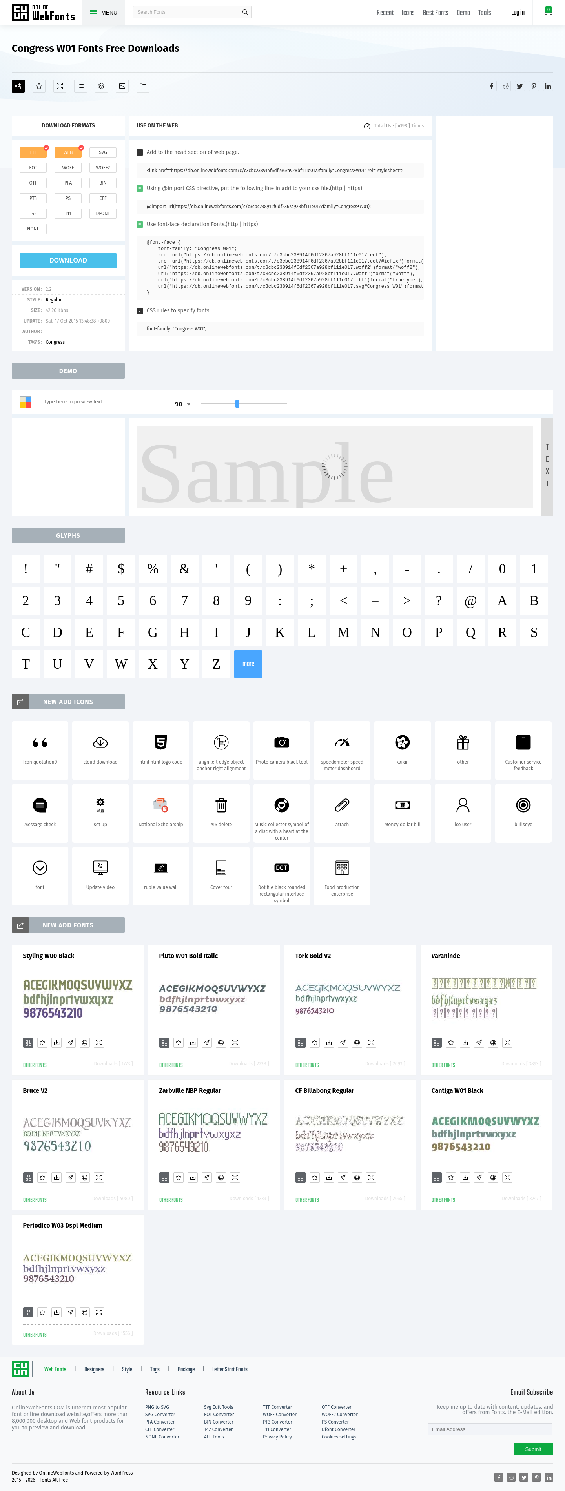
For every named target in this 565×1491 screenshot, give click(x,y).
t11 (68, 213)
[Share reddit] (506, 86)
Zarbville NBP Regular (190, 1090)
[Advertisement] (494, 233)
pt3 (33, 198)
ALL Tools (214, 1437)
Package (186, 1370)
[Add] (18, 86)
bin (103, 183)
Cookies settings (339, 1437)
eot (33, 168)
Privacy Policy (277, 1437)
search (245, 12)
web (68, 152)
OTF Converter (337, 1407)
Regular (54, 300)
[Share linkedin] (548, 86)
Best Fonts (436, 13)
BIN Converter (218, 1422)
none (33, 229)
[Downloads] (56, 1043)
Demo (463, 13)
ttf (32, 152)
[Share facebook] (492, 86)
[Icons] (122, 86)
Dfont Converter (338, 1429)
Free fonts (47, 13)
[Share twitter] (520, 86)
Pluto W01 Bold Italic (188, 956)
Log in (518, 12)
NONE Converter (162, 1437)
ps (68, 198)
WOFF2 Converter (340, 1414)
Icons (408, 13)
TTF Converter (277, 1407)
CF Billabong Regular (324, 1090)
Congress (55, 342)
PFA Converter (160, 1422)
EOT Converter (219, 1414)
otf (33, 183)
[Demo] (59, 86)
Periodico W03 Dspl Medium (62, 1225)
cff (103, 198)
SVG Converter (160, 1414)
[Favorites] (39, 86)
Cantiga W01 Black (457, 1090)
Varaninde (446, 956)
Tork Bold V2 (313, 956)
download (68, 260)
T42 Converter (218, 1429)
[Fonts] (143, 86)
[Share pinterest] (534, 86)
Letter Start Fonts (230, 1370)
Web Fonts (55, 1370)
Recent (385, 13)
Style (127, 1370)
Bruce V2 (35, 1090)
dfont (103, 213)
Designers (94, 1370)
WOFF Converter (280, 1414)
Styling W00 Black (49, 956)
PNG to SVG (157, 1407)
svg (103, 152)
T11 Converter (277, 1429)
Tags (155, 1370)
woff (68, 168)
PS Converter (335, 1422)
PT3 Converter (277, 1422)
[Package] (101, 86)
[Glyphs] (80, 86)
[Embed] (85, 1043)
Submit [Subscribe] (533, 1449)
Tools (485, 13)
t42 (33, 213)
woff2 (103, 168)
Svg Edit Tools (218, 1407)
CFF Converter (159, 1429)
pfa (68, 183)
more (248, 664)
